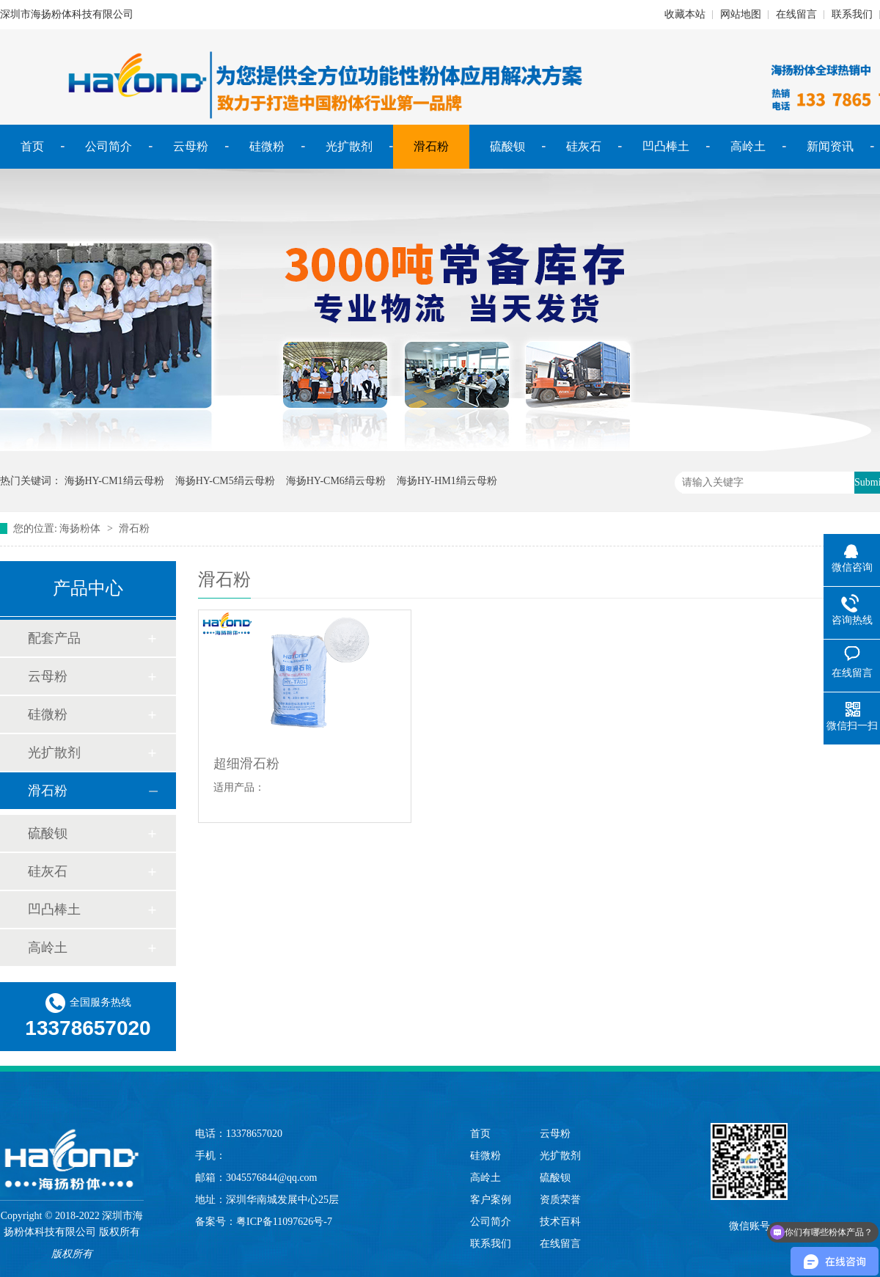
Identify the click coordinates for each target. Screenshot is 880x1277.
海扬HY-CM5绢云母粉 (225, 480)
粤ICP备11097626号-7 (284, 1221)
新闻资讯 (830, 146)
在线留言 (796, 14)
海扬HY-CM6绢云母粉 (336, 480)
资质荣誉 (560, 1199)
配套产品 (54, 638)
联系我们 (852, 14)
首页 (32, 146)
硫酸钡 (507, 146)
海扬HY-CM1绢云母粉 (114, 480)
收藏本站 (684, 14)
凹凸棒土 (665, 146)
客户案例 (490, 1199)
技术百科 (560, 1221)
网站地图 (740, 14)
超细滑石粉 (246, 763)
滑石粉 (431, 146)
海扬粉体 (79, 528)
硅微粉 (267, 146)
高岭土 (748, 146)
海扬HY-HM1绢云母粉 (447, 480)
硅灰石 (583, 146)
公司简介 (108, 146)
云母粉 (190, 146)
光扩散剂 (349, 146)
